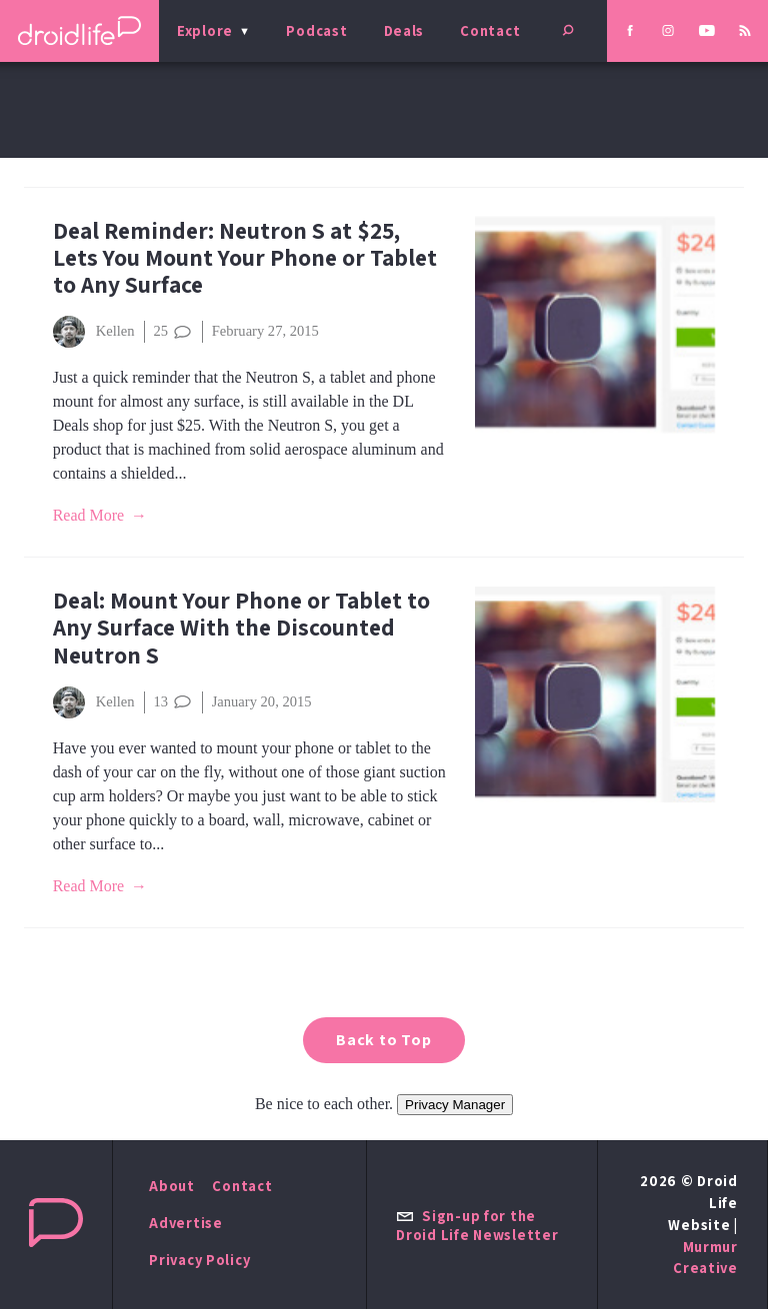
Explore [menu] (205, 30)
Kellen (94, 332)
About (172, 1185)
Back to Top (384, 1039)
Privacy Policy (199, 1259)
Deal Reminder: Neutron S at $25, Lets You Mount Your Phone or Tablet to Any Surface (245, 257)
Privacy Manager (455, 1104)
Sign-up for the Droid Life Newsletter (477, 1225)
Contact (490, 30)
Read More (89, 515)
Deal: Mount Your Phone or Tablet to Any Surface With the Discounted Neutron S (241, 627)
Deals (404, 30)
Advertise (186, 1222)
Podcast (316, 30)
